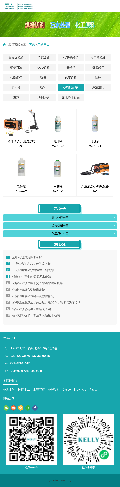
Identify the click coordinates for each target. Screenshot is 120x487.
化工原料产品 (83, 233)
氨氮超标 (98, 67)
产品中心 (43, 44)
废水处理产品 (83, 217)
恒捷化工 (24, 389)
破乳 (43, 87)
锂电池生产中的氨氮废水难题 (31, 276)
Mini (21, 146)
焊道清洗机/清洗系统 (21, 141)
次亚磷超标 (98, 57)
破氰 (43, 77)
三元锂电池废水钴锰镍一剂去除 (33, 270)
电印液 (58, 141)
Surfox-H (95, 146)
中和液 (58, 186)
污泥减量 (43, 57)
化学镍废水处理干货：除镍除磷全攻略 (37, 283)
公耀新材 (54, 389)
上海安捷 (39, 389)
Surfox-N (58, 191)
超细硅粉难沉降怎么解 (27, 257)
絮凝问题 (16, 67)
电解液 (21, 186)
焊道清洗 (70, 87)
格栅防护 (43, 97)
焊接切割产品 (83, 225)
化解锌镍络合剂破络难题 (28, 289)
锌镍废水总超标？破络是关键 (31, 309)
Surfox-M (58, 146)
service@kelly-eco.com (26, 370)
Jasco (67, 389)
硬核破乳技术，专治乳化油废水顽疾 (36, 315)
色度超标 (71, 77)
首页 (32, 44)
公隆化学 (9, 389)
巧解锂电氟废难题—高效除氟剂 (33, 296)
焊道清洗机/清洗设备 (95, 186)
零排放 (16, 87)
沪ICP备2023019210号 (60, 480)
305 (95, 191)
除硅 (98, 77)
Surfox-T (21, 191)
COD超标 (43, 67)
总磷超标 (16, 77)
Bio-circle (80, 389)
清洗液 (94, 141)
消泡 (16, 97)
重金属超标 (16, 57)
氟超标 (70, 67)
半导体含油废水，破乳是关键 (31, 263)
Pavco (93, 389)
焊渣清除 (98, 87)
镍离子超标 (70, 57)
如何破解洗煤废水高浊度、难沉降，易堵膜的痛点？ (46, 302)
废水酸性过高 (71, 97)
